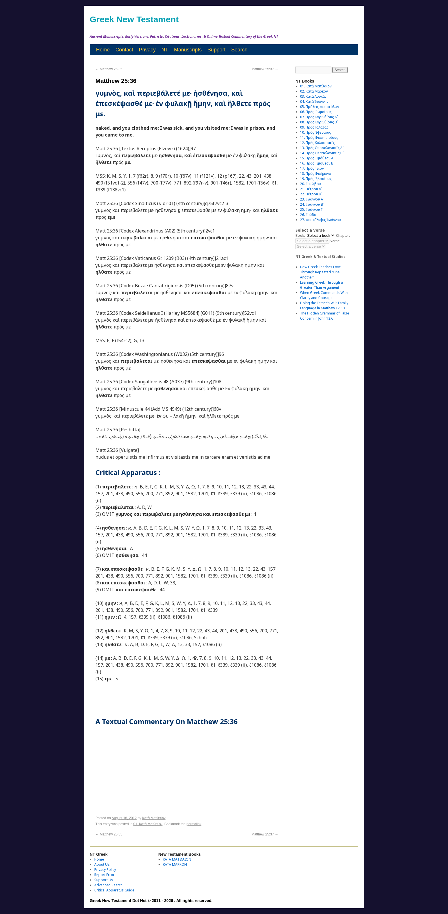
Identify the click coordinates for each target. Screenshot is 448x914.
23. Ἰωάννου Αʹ (312, 199)
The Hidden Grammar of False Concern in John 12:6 (324, 316)
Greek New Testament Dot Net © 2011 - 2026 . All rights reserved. (151, 900)
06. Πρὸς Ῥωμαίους (315, 111)
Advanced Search (108, 885)
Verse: (335, 240)
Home (103, 50)
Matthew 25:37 (264, 69)
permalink (194, 824)
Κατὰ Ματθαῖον (154, 818)
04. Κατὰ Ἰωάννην (314, 101)
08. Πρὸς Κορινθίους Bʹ (319, 122)
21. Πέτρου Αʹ (311, 189)
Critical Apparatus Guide (114, 890)
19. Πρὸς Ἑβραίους (315, 178)
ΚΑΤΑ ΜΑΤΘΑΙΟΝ (177, 859)
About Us (102, 864)
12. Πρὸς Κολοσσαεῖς (317, 142)
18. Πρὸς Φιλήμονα (315, 173)
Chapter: (343, 235)
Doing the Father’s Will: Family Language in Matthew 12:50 (324, 305)
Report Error (104, 874)
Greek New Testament (134, 19)
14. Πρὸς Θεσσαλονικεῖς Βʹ (321, 153)
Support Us (103, 879)
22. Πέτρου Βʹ (311, 194)
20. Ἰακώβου (310, 183)
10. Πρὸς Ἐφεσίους (315, 132)
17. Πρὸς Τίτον (312, 168)
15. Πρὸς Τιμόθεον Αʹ (317, 158)
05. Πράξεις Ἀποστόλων (319, 106)
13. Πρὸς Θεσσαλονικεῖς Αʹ (321, 147)
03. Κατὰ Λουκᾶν (313, 96)
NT (164, 50)
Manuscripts (188, 50)
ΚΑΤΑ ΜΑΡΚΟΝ (175, 864)
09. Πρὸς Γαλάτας (314, 127)
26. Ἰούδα (308, 214)
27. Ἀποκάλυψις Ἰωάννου (320, 219)
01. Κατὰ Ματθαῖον (148, 824)
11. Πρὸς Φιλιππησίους (319, 137)
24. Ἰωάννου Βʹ (312, 204)
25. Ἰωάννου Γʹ (311, 209)
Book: (300, 235)
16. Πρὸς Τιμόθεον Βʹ (317, 163)
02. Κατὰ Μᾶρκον (314, 91)
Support (216, 50)
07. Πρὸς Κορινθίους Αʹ (319, 117)
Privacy (147, 50)
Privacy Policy (105, 869)
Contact (124, 50)
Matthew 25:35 (108, 69)
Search (239, 50)
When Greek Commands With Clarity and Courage (324, 295)
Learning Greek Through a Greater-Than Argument (321, 285)
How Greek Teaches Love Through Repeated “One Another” (320, 272)
